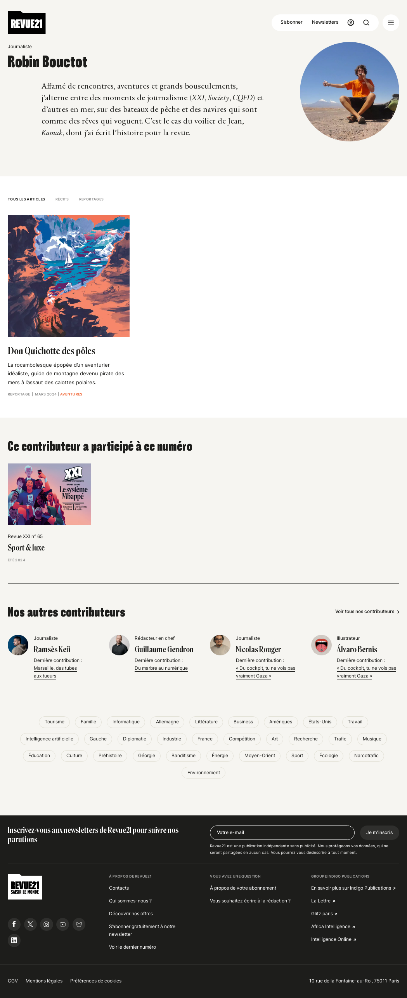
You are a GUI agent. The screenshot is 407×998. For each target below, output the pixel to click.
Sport (297, 755)
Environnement (203, 772)
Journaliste (20, 46)
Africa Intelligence (330, 926)
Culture (74, 755)
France (205, 739)
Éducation (39, 755)
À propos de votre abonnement (243, 888)
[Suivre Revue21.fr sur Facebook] (14, 924)
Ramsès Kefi (52, 649)
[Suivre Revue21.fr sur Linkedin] (14, 940)
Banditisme (183, 755)
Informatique (126, 722)
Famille (88, 722)
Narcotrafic (366, 755)
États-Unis (319, 722)
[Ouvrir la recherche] (366, 22)
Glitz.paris (322, 913)
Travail (355, 722)
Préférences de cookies (95, 981)
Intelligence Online (331, 939)
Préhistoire (110, 755)
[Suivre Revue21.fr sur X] (30, 924)
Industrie (172, 739)
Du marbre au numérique (161, 668)
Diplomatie (134, 739)
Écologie (328, 755)
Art (275, 739)
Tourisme (54, 722)
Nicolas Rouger (258, 649)
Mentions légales (44, 981)
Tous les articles (26, 199)
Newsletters (325, 22)
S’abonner (292, 22)
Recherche (306, 739)
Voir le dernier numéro (132, 947)
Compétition (242, 739)
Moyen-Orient (259, 755)
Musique (372, 739)
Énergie (220, 755)
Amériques (280, 722)
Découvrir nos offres (131, 913)
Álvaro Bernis (357, 649)
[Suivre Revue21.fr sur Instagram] (46, 924)
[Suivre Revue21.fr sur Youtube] (62, 924)
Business (243, 722)
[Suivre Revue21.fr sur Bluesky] (79, 924)
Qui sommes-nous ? (130, 901)
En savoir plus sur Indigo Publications (351, 888)
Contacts (119, 888)
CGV (13, 981)
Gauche (98, 739)
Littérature (206, 722)
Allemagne (167, 722)
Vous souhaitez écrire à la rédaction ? (250, 901)
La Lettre (321, 901)
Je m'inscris (379, 832)
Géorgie (146, 755)
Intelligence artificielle (49, 739)
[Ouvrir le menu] (391, 22)
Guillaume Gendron (164, 649)
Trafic (340, 739)
